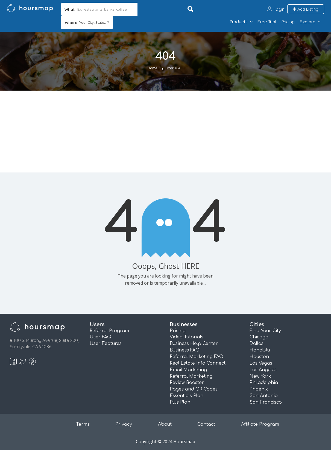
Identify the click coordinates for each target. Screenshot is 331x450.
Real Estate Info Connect (197, 363)
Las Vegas (261, 363)
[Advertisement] (166, 131)
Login (279, 9)
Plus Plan (180, 402)
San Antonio (264, 395)
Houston (259, 356)
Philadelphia (264, 382)
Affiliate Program (260, 424)
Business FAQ (185, 350)
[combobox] (87, 22)
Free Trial (266, 22)
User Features (106, 343)
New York (260, 376)
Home (152, 68)
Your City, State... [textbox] (93, 22)
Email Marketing (188, 369)
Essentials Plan (186, 395)
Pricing (288, 22)
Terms (83, 424)
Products (239, 22)
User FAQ (100, 337)
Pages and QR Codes (194, 389)
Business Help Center (194, 343)
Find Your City (265, 330)
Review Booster (187, 382)
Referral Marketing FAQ (196, 356)
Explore (307, 22)
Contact (206, 424)
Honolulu (260, 350)
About (165, 424)
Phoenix (259, 389)
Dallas (256, 343)
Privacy (123, 424)
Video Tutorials (186, 337)
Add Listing (305, 9)
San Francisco (266, 402)
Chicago (259, 337)
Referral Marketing (191, 376)
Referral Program (109, 330)
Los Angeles (263, 369)
